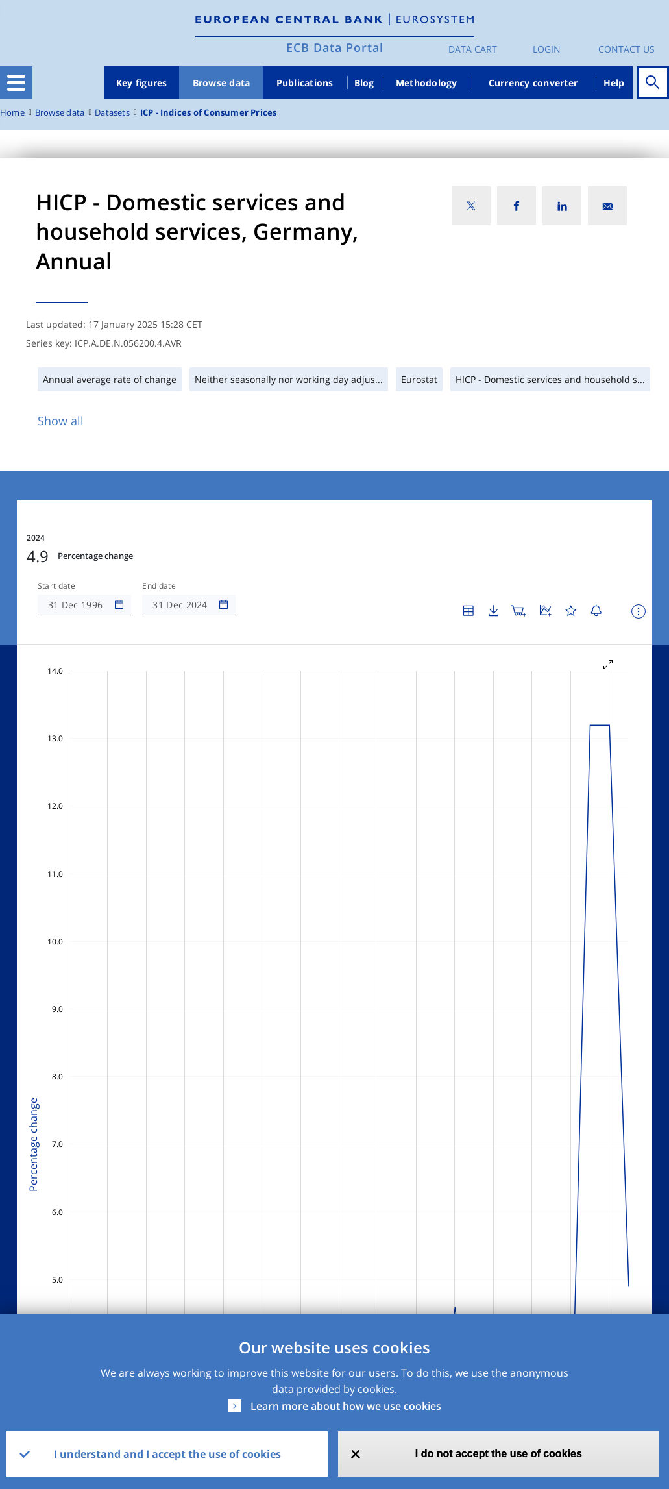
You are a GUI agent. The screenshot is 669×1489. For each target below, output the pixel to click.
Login (547, 49)
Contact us (626, 49)
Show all (61, 420)
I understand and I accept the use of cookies (167, 1454)
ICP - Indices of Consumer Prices (208, 112)
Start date (56, 586)
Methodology (426, 83)
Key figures (141, 83)
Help (614, 83)
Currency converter (533, 83)
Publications (305, 83)
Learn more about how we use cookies (345, 1406)
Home (12, 112)
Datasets (112, 112)
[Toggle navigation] (16, 82)
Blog (364, 83)
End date (159, 586)
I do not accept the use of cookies (498, 1453)
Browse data (221, 83)
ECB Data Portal (334, 47)
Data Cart (472, 49)
